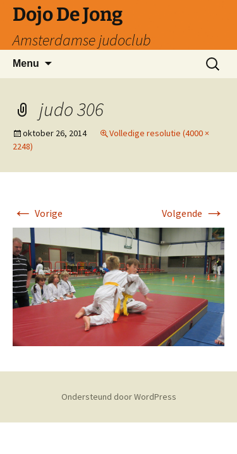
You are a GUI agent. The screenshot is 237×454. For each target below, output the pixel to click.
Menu (26, 63)
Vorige (38, 213)
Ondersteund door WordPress (118, 396)
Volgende (193, 213)
